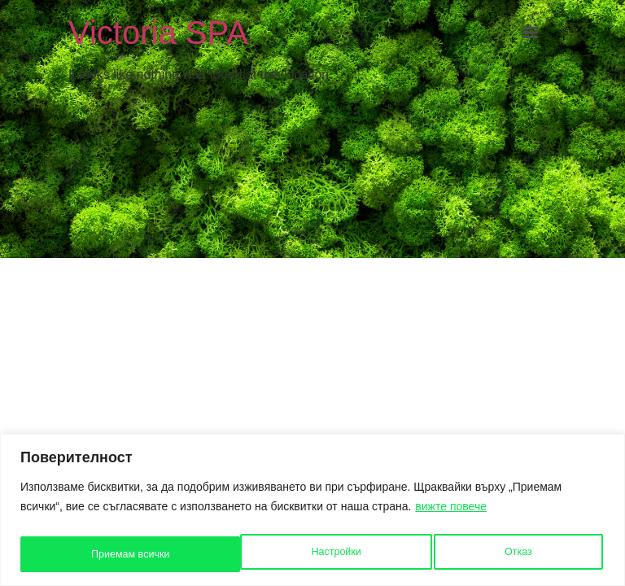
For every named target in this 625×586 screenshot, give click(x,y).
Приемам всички (495, 554)
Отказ (297, 554)
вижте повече (451, 510)
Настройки (114, 554)
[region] (312, 511)
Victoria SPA (158, 32)
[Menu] (529, 32)
